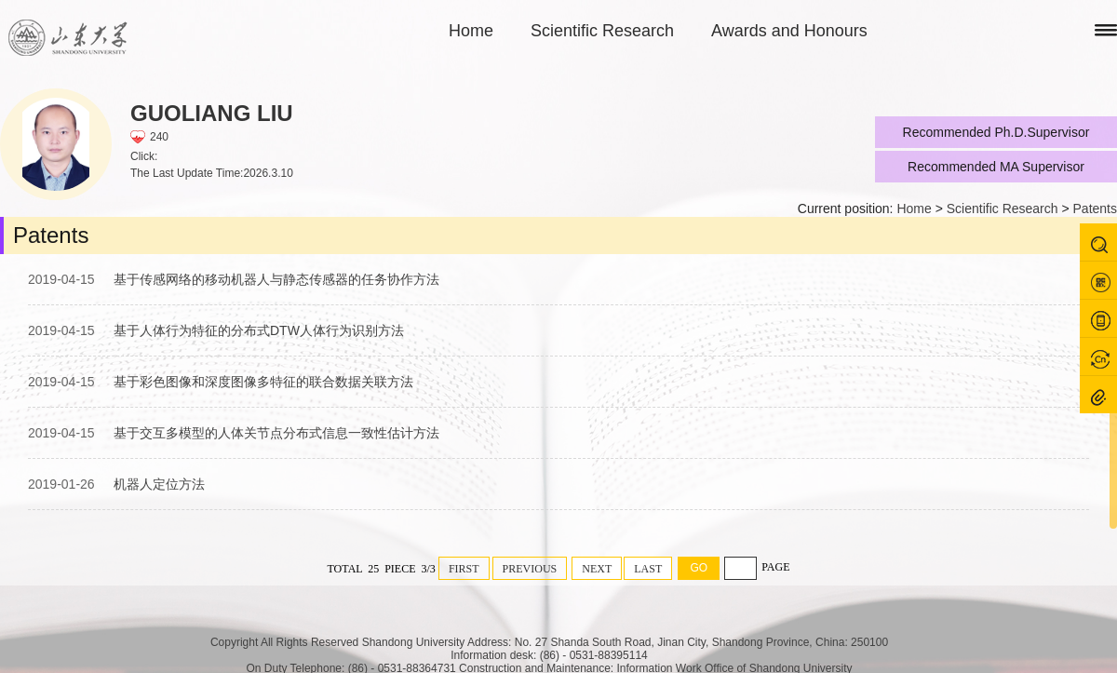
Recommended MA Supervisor (996, 166)
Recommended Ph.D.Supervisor (996, 132)
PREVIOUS (530, 568)
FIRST (464, 568)
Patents (1095, 208)
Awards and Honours (789, 30)
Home (471, 30)
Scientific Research (602, 30)
